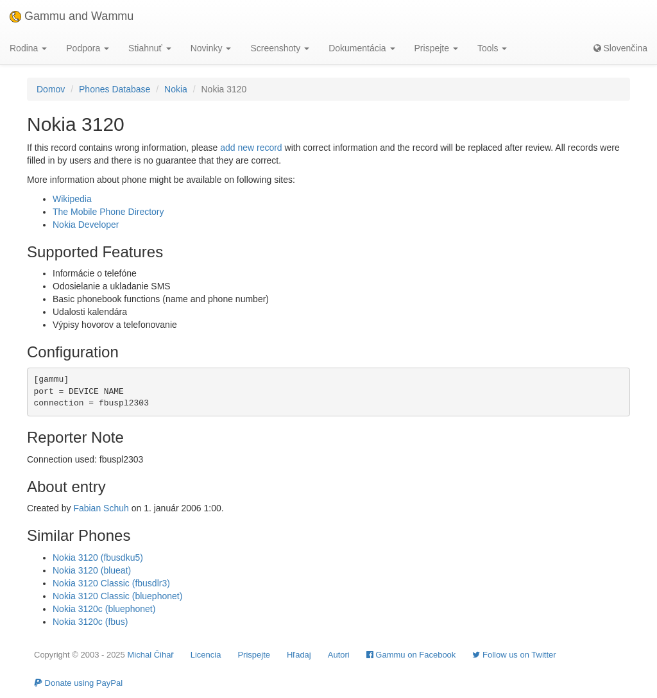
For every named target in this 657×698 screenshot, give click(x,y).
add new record (251, 147)
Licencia (206, 655)
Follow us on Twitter (514, 655)
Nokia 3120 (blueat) (92, 570)
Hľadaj (299, 655)
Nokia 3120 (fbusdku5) (98, 557)
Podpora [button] (87, 48)
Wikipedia (72, 199)
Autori (339, 655)
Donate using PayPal (78, 683)
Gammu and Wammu (71, 16)
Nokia (175, 89)
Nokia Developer (86, 224)
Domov (51, 89)
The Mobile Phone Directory (108, 212)
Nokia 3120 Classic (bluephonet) (117, 596)
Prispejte (253, 655)
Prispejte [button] (436, 48)
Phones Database (114, 89)
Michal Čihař (150, 655)
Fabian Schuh (100, 508)
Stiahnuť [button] (149, 48)
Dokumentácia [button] (361, 48)
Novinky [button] (211, 48)
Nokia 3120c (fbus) (90, 622)
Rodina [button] (28, 48)
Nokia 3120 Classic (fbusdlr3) (111, 583)
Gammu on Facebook (411, 655)
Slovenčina (620, 48)
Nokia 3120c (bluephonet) (104, 609)
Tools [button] (492, 48)
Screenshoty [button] (279, 48)
